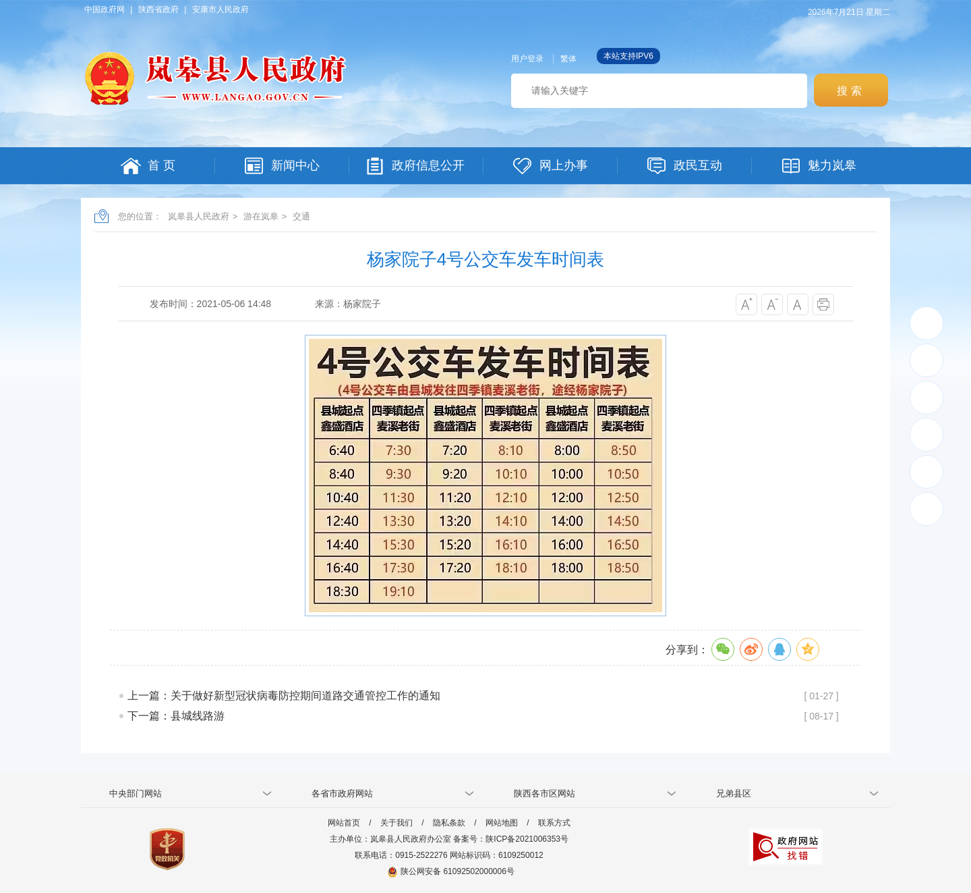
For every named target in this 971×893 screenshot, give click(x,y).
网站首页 (344, 823)
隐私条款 (449, 823)
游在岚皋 (260, 216)
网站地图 (502, 823)
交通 (301, 216)
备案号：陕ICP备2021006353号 (510, 839)
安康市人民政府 (220, 9)
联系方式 (554, 823)
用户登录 (527, 58)
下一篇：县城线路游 (176, 716)
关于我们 (396, 823)
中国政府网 (104, 9)
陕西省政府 (158, 9)
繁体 (568, 58)
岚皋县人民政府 (198, 216)
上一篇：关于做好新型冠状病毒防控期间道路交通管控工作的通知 (283, 695)
